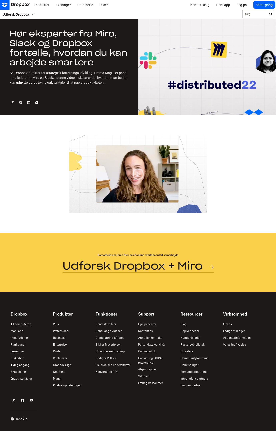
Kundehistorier (190, 337)
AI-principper (147, 369)
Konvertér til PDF (107, 371)
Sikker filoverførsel (108, 344)
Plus (56, 324)
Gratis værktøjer (21, 378)
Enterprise (60, 344)
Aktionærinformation (237, 337)
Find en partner (190, 385)
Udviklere (186, 351)
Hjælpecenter (147, 324)
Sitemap (143, 376)
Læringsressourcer (150, 383)
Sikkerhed (17, 358)
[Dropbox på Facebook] (22, 400)
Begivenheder (189, 331)
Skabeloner (18, 371)
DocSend (59, 371)
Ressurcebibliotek (192, 344)
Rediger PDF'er (106, 358)
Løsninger (17, 351)
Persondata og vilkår (152, 344)
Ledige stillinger (234, 331)
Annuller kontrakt (150, 337)
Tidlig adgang (20, 365)
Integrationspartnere (194, 378)
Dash (56, 351)
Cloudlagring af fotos (110, 337)
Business (59, 337)
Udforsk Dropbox (18, 14)
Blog (183, 324)
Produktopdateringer (67, 385)
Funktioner (18, 344)
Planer (57, 378)
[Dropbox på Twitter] (14, 400)
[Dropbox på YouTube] (31, 400)
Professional (61, 331)
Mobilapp (17, 331)
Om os (227, 324)
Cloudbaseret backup (110, 351)
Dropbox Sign (62, 365)
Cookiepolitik (147, 351)
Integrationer (19, 337)
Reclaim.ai (60, 358)
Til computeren (21, 324)
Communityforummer (194, 358)
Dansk (19, 419)
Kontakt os (145, 331)
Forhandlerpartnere (193, 371)
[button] (138, 174)
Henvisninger (189, 365)
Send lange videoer (109, 331)
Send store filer (106, 324)
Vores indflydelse (234, 344)
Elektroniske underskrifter (113, 365)
